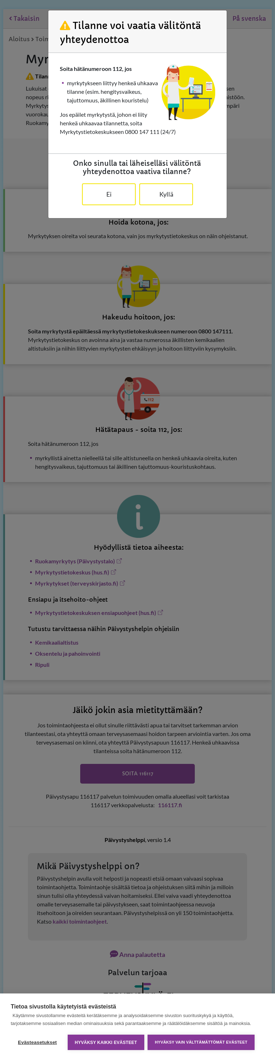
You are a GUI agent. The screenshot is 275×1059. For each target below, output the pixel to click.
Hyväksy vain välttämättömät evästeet (201, 1042)
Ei (109, 194)
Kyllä (166, 194)
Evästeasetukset (37, 1042)
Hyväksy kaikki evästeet (106, 1042)
